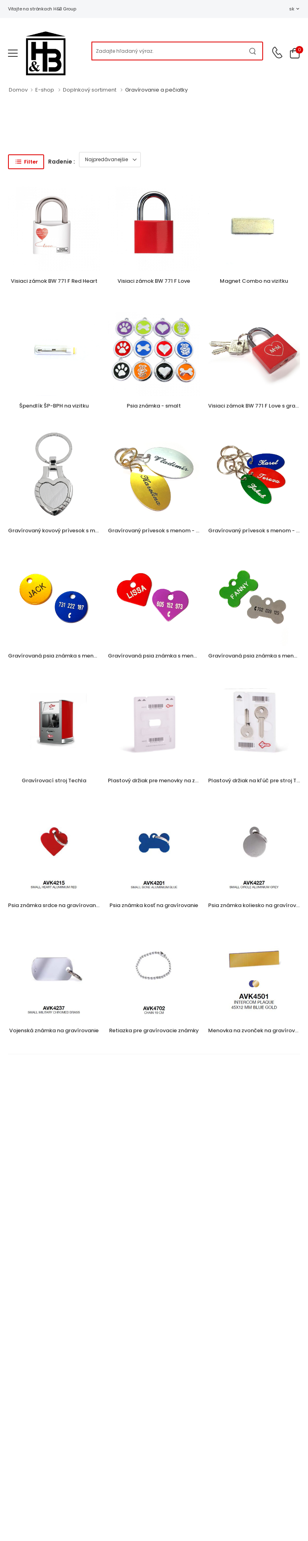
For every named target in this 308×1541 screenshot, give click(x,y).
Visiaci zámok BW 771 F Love (154, 281)
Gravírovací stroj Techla (54, 780)
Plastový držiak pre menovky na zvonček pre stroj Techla (182, 780)
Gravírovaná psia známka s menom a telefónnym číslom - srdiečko (197, 656)
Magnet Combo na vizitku (254, 281)
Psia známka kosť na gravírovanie (153, 905)
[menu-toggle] (13, 53)
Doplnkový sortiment (89, 90)
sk (291, 9)
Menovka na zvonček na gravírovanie (257, 1030)
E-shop (44, 90)
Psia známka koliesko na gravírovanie (257, 905)
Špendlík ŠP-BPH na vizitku (54, 406)
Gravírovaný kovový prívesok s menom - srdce (69, 530)
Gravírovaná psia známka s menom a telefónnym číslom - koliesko (97, 656)
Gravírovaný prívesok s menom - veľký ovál (165, 530)
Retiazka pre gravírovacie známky (154, 1030)
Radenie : (61, 162)
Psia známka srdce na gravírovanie (54, 905)
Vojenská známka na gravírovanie (54, 1030)
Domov (18, 90)
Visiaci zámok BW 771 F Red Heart (54, 281)
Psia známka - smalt (154, 406)
